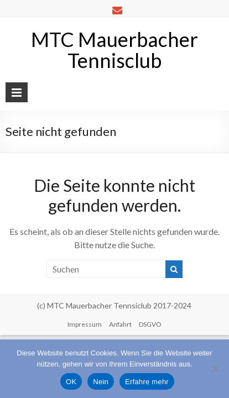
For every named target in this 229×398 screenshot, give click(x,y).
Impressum (84, 324)
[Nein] (215, 368)
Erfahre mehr (147, 382)
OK (71, 382)
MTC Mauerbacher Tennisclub (114, 49)
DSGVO (150, 324)
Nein (100, 382)
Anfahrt (120, 324)
